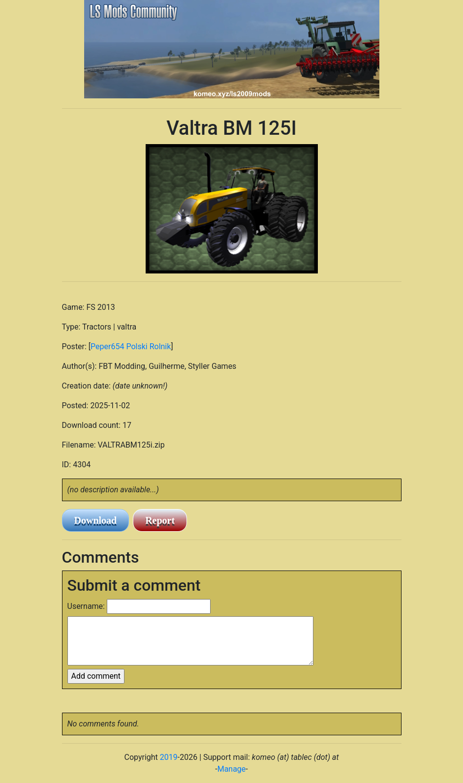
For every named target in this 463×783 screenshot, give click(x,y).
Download (95, 520)
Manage (231, 769)
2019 (169, 757)
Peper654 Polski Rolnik (131, 346)
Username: (86, 606)
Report (160, 520)
